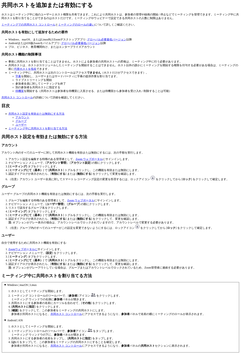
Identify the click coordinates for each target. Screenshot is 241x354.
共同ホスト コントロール (17, 97)
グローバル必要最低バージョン (106, 39)
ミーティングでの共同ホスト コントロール (28, 24)
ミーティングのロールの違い (76, 24)
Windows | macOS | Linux (22, 284)
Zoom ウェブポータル (89, 159)
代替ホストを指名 (25, 68)
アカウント (22, 117)
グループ (21, 121)
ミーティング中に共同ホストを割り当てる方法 (37, 128)
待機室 (19, 90)
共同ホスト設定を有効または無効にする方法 (36, 113)
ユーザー (21, 124)
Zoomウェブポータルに (22, 249)
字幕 (18, 76)
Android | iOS (15, 320)
